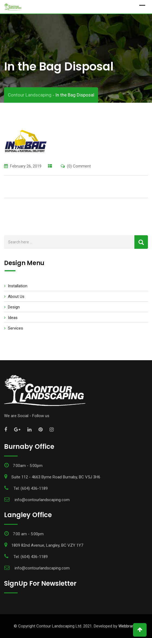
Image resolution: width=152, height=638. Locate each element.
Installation (17, 285)
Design (14, 307)
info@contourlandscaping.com (42, 499)
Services (15, 328)
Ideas (13, 317)
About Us (16, 296)
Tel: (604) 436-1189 (31, 488)
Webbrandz (128, 626)
